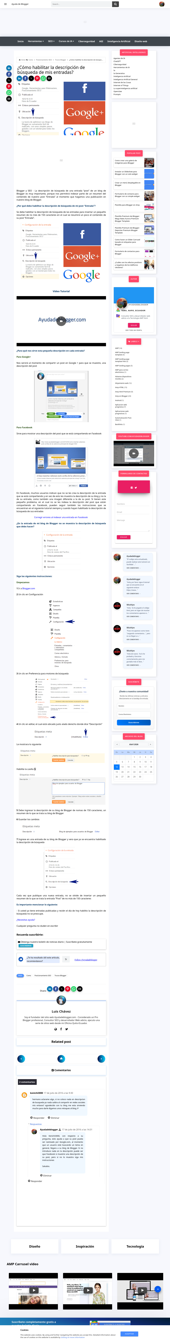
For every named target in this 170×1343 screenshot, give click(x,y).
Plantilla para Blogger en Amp (127, 205)
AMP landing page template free (122, 360)
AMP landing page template (122, 353)
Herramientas (36, 41)
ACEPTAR (129, 1334)
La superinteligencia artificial (125, 88)
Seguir (134, 325)
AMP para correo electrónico (121, 371)
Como (28, 975)
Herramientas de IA (122, 67)
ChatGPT (117, 61)
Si (66, 959)
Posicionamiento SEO (43, 975)
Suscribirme (133, 723)
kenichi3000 (36, 1092)
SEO (51, 41)
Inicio (21, 41)
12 (117, 767)
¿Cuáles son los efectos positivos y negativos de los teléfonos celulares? (128, 264)
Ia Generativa (119, 73)
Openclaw (118, 91)
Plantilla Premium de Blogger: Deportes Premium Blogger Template (127, 230)
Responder (39, 1117)
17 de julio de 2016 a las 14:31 (77, 1129)
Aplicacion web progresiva (121, 406)
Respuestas (36, 1124)
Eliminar (55, 1117)
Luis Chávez (61, 1011)
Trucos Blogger (60, 975)
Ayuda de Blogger (20, 4)
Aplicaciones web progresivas (122, 412)
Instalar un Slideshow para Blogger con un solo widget (126, 172)
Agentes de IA (119, 58)
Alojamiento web (121, 383)
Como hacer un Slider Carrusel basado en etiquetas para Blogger (127, 242)
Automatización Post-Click (123, 419)
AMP (117, 348)
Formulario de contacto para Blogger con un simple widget (127, 195)
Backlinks (119, 424)
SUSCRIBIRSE (26, 945)
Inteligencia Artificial (118, 41)
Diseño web (141, 41)
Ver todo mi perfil (133, 330)
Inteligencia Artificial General (126, 79)
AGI (101, 41)
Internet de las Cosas (122, 82)
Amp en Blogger (121, 396)
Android (118, 400)
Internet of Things (121, 85)
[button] (9, 68)
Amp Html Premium (123, 392)
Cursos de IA (66, 41)
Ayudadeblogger (49, 1129)
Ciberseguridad (86, 41)
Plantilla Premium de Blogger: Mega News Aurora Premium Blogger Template (127, 218)
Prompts (117, 94)
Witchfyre (131, 605)
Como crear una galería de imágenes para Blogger (126, 161)
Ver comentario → (134, 568)
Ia (114, 70)
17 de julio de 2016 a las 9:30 (58, 1092)
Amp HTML (119, 387)
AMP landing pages (122, 366)
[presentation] (158, 1289)
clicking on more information (73, 1337)
